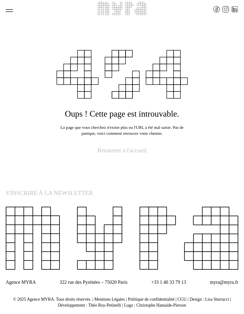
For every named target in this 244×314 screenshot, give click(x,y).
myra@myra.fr (224, 282)
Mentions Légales (109, 299)
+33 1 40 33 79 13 (168, 282)
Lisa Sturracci (217, 299)
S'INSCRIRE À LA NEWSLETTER (49, 193)
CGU (182, 299)
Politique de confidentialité (151, 299)
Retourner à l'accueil (122, 150)
